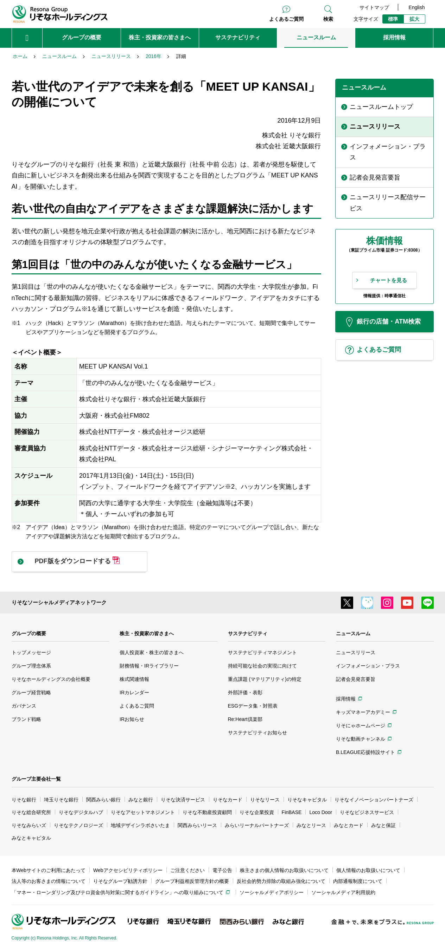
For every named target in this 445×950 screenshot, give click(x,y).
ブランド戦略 (26, 719)
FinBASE (292, 812)
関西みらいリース (197, 825)
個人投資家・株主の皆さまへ (152, 652)
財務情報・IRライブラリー (149, 666)
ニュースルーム (353, 633)
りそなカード (227, 799)
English (417, 7)
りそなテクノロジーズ (78, 825)
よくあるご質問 (286, 19)
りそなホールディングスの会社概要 (51, 679)
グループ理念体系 (31, 666)
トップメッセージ (31, 652)
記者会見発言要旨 (355, 679)
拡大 (414, 19)
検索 (328, 19)
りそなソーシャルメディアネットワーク (59, 602)
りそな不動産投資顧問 (207, 812)
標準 (393, 19)
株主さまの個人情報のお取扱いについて (284, 870)
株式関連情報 (134, 679)
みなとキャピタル (31, 838)
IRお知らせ (132, 719)
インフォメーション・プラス (368, 666)
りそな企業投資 (257, 812)
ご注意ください (187, 870)
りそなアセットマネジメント (143, 812)
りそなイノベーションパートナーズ (374, 799)
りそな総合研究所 (31, 812)
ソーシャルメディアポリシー (272, 892)
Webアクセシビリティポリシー (128, 870)
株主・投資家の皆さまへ (147, 633)
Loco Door (320, 812)
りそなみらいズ (29, 825)
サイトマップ (374, 7)
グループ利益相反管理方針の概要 (192, 881)
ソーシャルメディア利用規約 (343, 892)
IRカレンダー (134, 692)
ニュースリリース (355, 652)
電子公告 (222, 870)
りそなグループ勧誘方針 (120, 881)
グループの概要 (29, 633)
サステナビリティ (247, 633)
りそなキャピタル (307, 799)
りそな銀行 (24, 799)
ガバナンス (24, 706)
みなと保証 (383, 825)
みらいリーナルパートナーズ (257, 825)
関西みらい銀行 (103, 799)
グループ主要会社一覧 (36, 779)
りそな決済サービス (183, 799)
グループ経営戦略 (31, 692)
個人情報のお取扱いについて (368, 870)
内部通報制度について (357, 881)
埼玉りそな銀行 (61, 799)
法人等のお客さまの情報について (48, 881)
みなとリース (311, 825)
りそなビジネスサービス (367, 812)
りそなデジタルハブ (81, 812)
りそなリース (265, 799)
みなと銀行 (140, 799)
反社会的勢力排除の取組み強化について (281, 881)
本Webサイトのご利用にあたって (49, 870)
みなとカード (348, 825)
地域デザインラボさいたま (140, 825)
